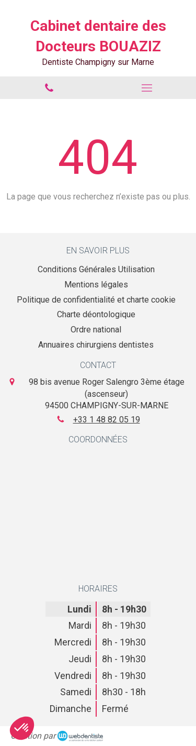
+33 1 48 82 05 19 (106, 420)
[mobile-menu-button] (147, 87)
